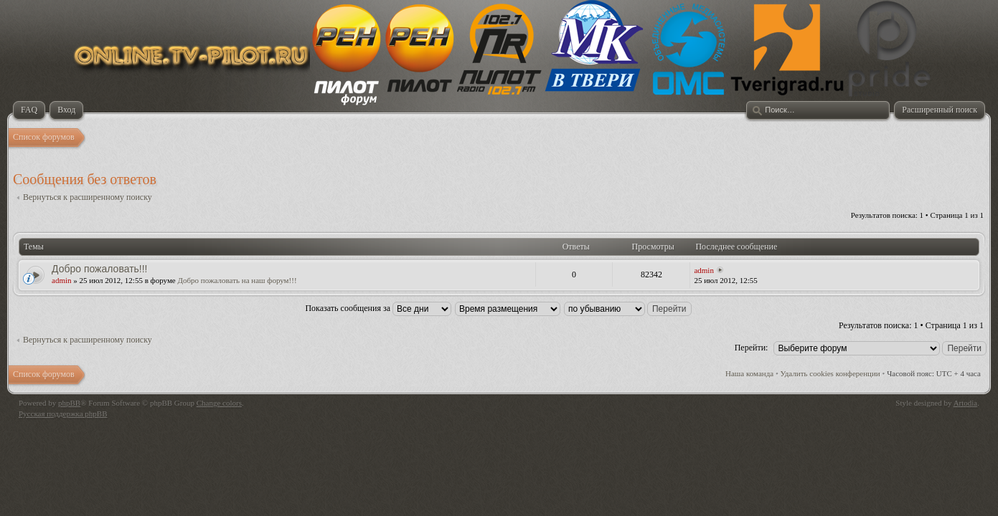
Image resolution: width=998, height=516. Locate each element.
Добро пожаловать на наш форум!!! (237, 280)
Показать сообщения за (378, 308)
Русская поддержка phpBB (63, 413)
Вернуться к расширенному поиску (87, 197)
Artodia (966, 402)
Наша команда (749, 373)
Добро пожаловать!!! (100, 268)
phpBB (69, 402)
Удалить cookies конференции (830, 373)
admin (62, 280)
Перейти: (751, 348)
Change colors (219, 402)
